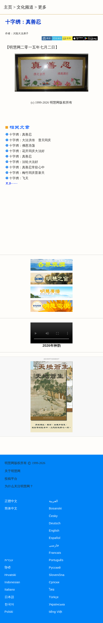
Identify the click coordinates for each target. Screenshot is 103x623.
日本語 (9, 597)
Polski (9, 611)
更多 (42, 7)
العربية (53, 501)
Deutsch (55, 523)
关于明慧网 (12, 471)
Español (54, 538)
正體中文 (11, 501)
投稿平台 (11, 478)
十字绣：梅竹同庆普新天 (27, 172)
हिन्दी (8, 567)
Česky (53, 516)
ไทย (52, 589)
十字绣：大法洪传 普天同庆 (30, 140)
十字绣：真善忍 (20, 134)
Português (56, 560)
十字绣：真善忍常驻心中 (27, 167)
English (54, 530)
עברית (9, 560)
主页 (8, 7)
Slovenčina (57, 575)
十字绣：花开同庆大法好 (27, 151)
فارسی (54, 545)
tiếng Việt (55, 611)
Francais (55, 552)
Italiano (10, 589)
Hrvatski (10, 575)
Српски (54, 582)
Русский (55, 567)
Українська (57, 604)
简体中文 (11, 508)
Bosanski (55, 508)
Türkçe (54, 597)
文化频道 (25, 7)
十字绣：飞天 (19, 178)
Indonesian (12, 582)
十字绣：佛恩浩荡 (22, 145)
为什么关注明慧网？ (19, 486)
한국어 (9, 604)
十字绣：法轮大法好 (23, 162)
